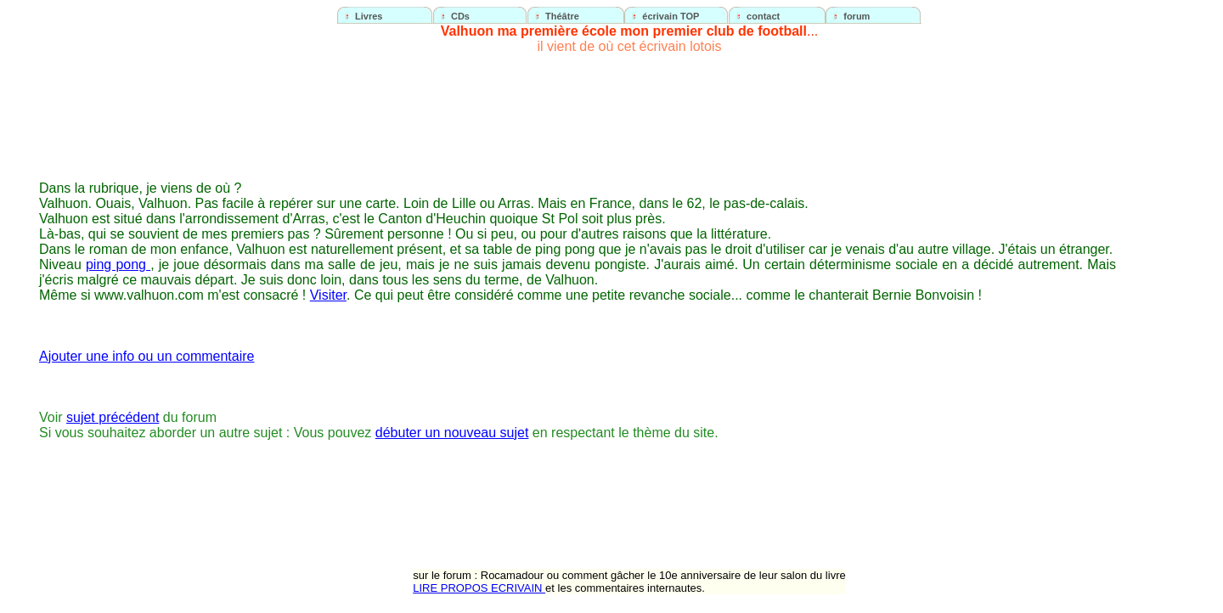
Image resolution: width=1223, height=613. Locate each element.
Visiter (328, 295)
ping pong (118, 264)
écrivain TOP (670, 16)
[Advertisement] (1169, 310)
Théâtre (562, 16)
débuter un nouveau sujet (452, 432)
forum (856, 16)
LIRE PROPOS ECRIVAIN (479, 588)
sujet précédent (112, 417)
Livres (368, 16)
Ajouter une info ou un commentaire (146, 356)
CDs (460, 16)
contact (763, 16)
